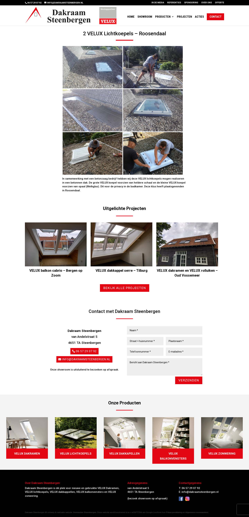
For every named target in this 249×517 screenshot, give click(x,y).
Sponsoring (191, 3)
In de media (157, 3)
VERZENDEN (188, 380)
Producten (162, 16)
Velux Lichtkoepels (75, 453)
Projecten (184, 16)
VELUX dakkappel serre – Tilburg (121, 270)
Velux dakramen (27, 453)
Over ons (206, 3)
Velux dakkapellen (124, 453)
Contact (216, 16)
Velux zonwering (222, 453)
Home (131, 16)
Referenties (174, 3)
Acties (199, 16)
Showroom (144, 16)
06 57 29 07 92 (86, 351)
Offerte (219, 3)
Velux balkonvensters (173, 456)
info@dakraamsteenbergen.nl (86, 359)
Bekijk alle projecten (124, 288)
